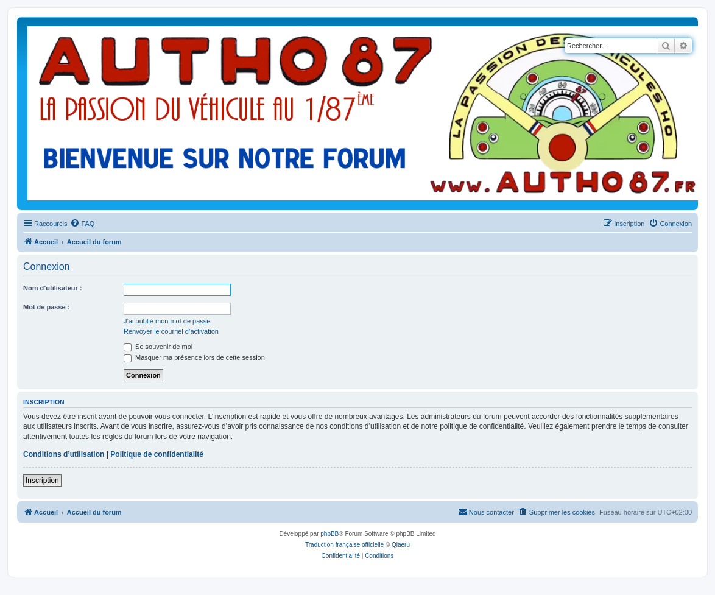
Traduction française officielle (344, 544)
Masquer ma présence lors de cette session (194, 357)
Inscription (42, 480)
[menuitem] (82, 223)
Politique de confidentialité (156, 454)
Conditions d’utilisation (63, 454)
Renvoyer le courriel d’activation (171, 331)
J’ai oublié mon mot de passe (167, 321)
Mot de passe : (46, 307)
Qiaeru (401, 544)
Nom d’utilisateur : (52, 288)
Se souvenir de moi (158, 346)
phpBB (329, 533)
